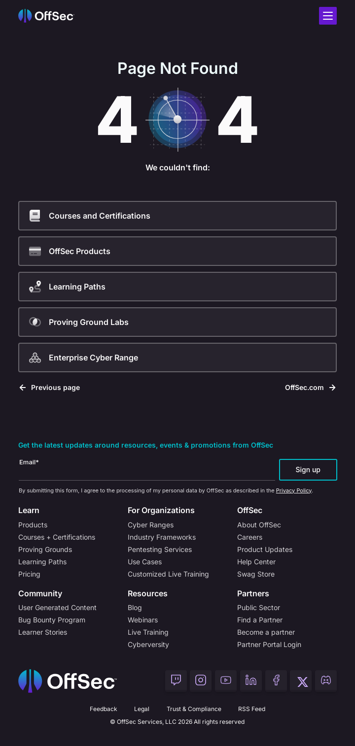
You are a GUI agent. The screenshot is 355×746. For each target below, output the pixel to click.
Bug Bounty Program (51, 620)
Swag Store (256, 574)
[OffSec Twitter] (301, 681)
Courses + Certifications (56, 537)
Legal (141, 709)
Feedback (103, 709)
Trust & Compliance (194, 709)
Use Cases (145, 561)
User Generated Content (57, 607)
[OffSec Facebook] (276, 681)
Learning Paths (42, 561)
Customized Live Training (168, 574)
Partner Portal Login (269, 644)
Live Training (148, 632)
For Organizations (161, 510)
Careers (249, 537)
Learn (28, 510)
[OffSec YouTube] (226, 681)
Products (32, 524)
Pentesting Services (160, 549)
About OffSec (259, 524)
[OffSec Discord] (326, 681)
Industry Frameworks (162, 537)
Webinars (143, 620)
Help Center (256, 561)
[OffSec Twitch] (176, 681)
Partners (253, 593)
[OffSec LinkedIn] (251, 681)
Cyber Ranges (151, 524)
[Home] (67, 681)
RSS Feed (251, 709)
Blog (135, 607)
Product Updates (264, 549)
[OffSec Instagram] (201, 681)
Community (40, 593)
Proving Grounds (45, 549)
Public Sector (258, 607)
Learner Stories (42, 632)
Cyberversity (148, 644)
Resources (148, 593)
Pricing (29, 574)
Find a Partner (260, 620)
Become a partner (266, 632)
